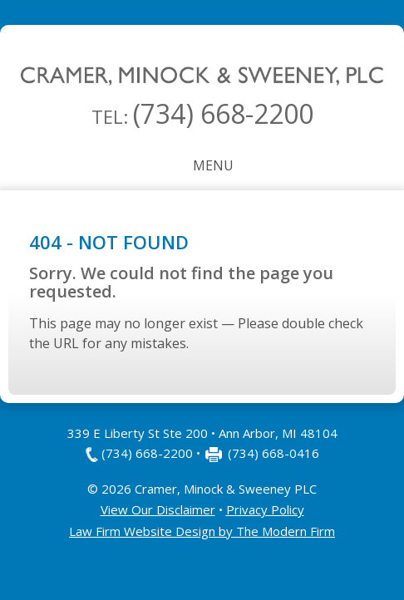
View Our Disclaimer (158, 509)
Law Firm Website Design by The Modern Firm (202, 531)
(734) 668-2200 (223, 113)
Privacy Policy (265, 509)
